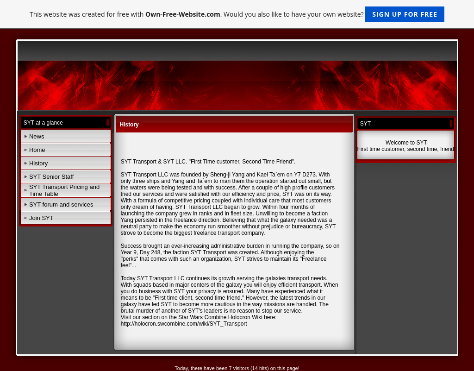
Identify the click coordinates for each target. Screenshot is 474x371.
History (38, 163)
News (36, 136)
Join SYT (41, 217)
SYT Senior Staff (51, 176)
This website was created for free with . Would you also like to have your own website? (237, 14)
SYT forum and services (61, 204)
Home (37, 149)
